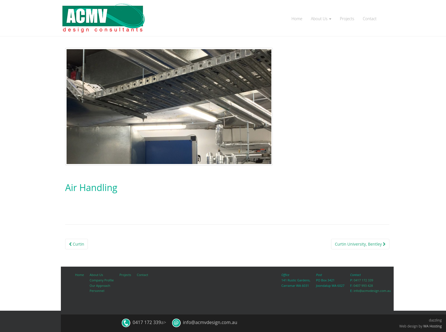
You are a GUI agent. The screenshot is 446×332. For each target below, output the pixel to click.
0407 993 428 (363, 285)
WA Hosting (432, 326)
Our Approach (100, 285)
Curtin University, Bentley (360, 244)
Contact (370, 18)
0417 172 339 (363, 280)
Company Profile (102, 280)
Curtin (76, 244)
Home (297, 18)
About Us (321, 18)
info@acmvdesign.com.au (372, 291)
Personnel (97, 291)
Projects (347, 18)
